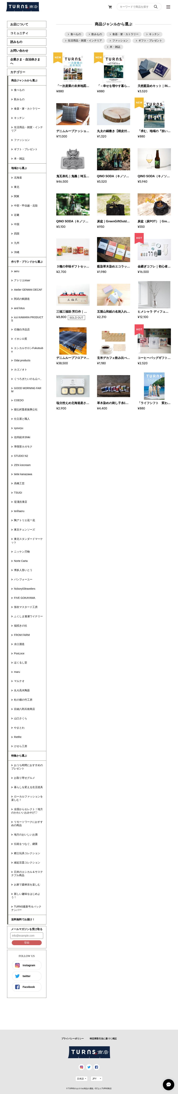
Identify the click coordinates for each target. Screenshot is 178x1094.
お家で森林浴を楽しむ (27, 884)
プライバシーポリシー (72, 1038)
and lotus (19, 308)
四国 (16, 233)
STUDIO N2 (21, 455)
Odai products (22, 360)
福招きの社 (20, 625)
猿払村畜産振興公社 (26, 409)
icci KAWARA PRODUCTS (27, 319)
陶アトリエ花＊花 (24, 520)
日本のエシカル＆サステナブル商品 (27, 873)
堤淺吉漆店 (20, 501)
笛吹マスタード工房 (26, 606)
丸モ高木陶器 (22, 690)
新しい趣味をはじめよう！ (25, 895)
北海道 (18, 177)
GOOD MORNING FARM (26, 390)
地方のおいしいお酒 (26, 834)
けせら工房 (20, 746)
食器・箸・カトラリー (27, 108)
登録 (26, 942)
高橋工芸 (19, 483)
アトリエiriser (22, 280)
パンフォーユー (23, 579)
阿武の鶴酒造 (22, 298)
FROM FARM (22, 634)
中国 (16, 224)
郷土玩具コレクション (27, 853)
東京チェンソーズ (24, 529)
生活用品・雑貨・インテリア (27, 129)
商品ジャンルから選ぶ (24, 80)
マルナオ (19, 681)
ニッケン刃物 (22, 551)
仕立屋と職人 (22, 418)
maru (17, 671)
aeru (16, 271)
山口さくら (20, 718)
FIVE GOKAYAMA (24, 597)
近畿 (16, 214)
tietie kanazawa (23, 474)
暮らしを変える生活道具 (28, 787)
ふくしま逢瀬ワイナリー (28, 616)
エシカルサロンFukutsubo (27, 350)
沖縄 (16, 252)
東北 (16, 186)
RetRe (18, 736)
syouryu (18, 428)
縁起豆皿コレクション (27, 862)
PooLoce (19, 653)
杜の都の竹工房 (23, 699)
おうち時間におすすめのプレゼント (27, 767)
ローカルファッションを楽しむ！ (27, 798)
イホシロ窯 (20, 338)
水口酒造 (19, 644)
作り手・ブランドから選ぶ (27, 261)
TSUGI (18, 492)
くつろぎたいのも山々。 (28, 378)
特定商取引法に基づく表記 (103, 1038)
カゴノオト (20, 369)
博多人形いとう (23, 570)
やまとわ (19, 727)
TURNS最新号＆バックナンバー (26, 908)
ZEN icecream (22, 465)
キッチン (19, 117)
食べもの (19, 89)
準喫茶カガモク (23, 446)
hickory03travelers (24, 588)
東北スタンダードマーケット (27, 540)
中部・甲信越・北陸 (26, 205)
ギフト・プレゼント (26, 149)
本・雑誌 (19, 158)
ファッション (22, 139)
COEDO (19, 400)
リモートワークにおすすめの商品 (27, 823)
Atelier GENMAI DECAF (28, 289)
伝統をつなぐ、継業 (26, 843)
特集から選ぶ (19, 755)
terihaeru (19, 511)
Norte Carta (20, 560)
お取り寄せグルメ (24, 777)
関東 (16, 196)
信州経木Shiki (22, 437)
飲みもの (19, 99)
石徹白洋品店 (22, 329)
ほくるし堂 (20, 662)
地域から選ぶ (19, 168)
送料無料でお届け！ (23, 919)
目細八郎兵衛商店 (24, 709)
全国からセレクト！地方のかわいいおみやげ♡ (27, 811)
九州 (16, 242)
